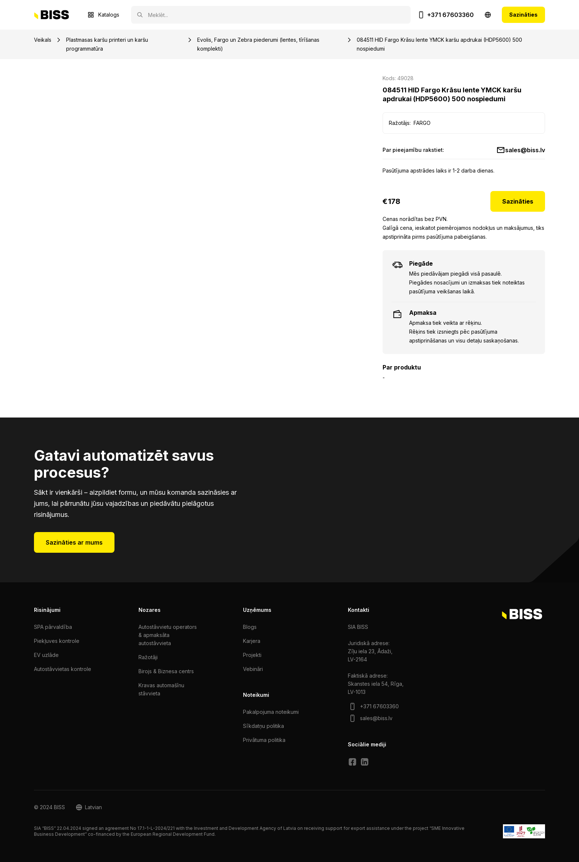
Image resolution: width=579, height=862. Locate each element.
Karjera (251, 641)
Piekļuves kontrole (56, 641)
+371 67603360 (450, 14)
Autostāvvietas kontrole (62, 669)
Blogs (250, 627)
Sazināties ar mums (74, 542)
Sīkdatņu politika (263, 726)
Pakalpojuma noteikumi (271, 712)
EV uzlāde (46, 655)
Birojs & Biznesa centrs (166, 671)
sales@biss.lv (525, 150)
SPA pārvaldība (53, 627)
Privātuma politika (264, 740)
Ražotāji (148, 657)
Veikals (42, 40)
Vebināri (253, 669)
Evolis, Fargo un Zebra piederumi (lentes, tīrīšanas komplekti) (258, 44)
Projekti (252, 655)
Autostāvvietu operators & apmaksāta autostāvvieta (167, 635)
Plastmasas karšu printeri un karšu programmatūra (107, 44)
